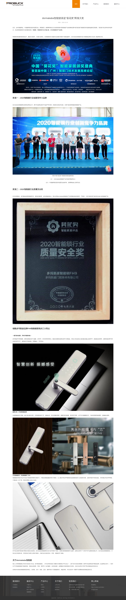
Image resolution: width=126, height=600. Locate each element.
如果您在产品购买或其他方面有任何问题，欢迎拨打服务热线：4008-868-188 (76, 587)
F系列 (42, 589)
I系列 (42, 585)
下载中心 (29, 585)
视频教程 (29, 592)
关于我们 (85, 4)
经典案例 (15, 587)
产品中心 (96, 4)
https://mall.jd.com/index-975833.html (97, 588)
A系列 (42, 592)
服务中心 (117, 4)
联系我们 (57, 589)
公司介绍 (57, 585)
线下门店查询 (30, 589)
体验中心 (29, 587)
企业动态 (57, 587)
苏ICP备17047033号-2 (69, 598)
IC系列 (42, 587)
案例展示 (106, 4)
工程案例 (15, 585)
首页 (76, 4)
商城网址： (99, 587)
